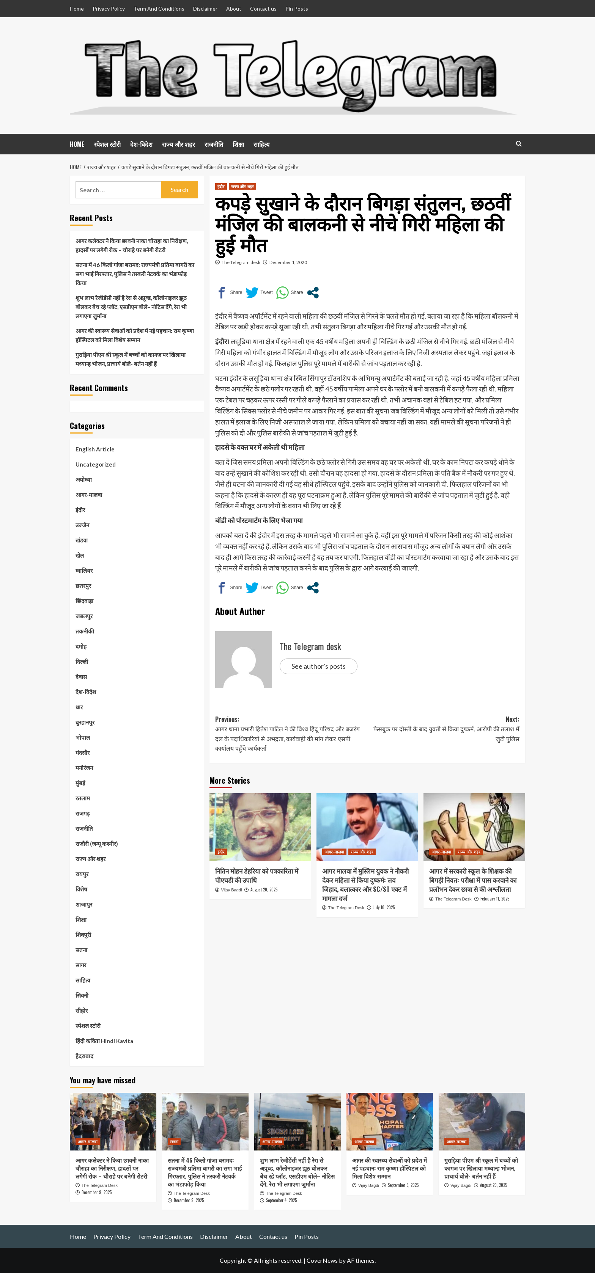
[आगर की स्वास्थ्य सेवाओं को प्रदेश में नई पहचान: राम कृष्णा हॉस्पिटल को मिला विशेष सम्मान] (389, 1121)
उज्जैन (82, 525)
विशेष (81, 889)
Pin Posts (296, 8)
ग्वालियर (84, 570)
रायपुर (82, 874)
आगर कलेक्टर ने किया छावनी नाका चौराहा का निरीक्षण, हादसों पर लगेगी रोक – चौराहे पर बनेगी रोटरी (132, 245)
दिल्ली (82, 661)
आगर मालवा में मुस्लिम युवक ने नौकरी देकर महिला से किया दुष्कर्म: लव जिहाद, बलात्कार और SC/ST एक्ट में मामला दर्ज (365, 884)
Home (77, 8)
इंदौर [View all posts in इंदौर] (221, 186)
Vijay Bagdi (231, 890)
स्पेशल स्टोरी (107, 144)
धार (79, 707)
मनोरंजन (84, 767)
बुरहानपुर (85, 722)
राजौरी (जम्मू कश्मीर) (97, 843)
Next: (443, 729)
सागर (81, 965)
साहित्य (261, 144)
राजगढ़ (83, 813)
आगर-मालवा (89, 494)
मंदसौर (83, 752)
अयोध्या (84, 479)
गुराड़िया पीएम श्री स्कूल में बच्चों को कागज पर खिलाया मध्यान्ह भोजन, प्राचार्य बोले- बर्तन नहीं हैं (131, 359)
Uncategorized (96, 464)
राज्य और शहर (178, 144)
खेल (80, 555)
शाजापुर (84, 904)
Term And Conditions (159, 8)
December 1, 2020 (288, 262)
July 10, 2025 (384, 907)
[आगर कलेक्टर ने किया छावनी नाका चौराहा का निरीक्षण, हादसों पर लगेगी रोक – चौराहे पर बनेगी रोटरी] (113, 1121)
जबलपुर (84, 616)
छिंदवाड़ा (84, 600)
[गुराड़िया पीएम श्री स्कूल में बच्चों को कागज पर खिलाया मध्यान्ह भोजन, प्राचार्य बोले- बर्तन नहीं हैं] (482, 1121)
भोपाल (83, 737)
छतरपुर (83, 585)
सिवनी (82, 995)
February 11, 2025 (494, 899)
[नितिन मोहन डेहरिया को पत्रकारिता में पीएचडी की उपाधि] (260, 827)
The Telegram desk (241, 262)
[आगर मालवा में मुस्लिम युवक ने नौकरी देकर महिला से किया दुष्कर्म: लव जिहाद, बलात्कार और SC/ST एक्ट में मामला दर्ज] (367, 827)
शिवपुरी (83, 934)
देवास (81, 676)
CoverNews (322, 1260)
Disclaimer (205, 8)
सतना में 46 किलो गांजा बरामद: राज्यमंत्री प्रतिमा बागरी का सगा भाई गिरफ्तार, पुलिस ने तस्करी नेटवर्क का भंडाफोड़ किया (135, 273)
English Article (95, 449)
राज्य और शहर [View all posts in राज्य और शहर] (242, 186)
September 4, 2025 (281, 1200)
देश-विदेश (141, 144)
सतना (81, 949)
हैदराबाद (84, 1056)
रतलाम (83, 798)
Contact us (263, 8)
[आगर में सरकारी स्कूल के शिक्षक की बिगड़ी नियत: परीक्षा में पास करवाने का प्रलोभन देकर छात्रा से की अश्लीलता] (474, 827)
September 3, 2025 (403, 1185)
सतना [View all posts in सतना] (174, 1141)
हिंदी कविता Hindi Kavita (104, 1040)
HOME (77, 144)
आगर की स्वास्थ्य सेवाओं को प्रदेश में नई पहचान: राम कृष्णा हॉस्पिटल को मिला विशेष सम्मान (135, 335)
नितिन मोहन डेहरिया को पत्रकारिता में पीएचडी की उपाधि (256, 875)
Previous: (291, 734)
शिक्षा (238, 144)
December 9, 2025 (97, 1192)
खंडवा (82, 540)
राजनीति (214, 144)
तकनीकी (85, 631)
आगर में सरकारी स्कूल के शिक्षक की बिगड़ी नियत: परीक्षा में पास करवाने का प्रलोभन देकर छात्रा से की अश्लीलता (472, 880)
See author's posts (318, 666)
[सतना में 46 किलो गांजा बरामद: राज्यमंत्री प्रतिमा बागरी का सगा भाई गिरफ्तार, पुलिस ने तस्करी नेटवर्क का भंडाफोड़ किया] (205, 1121)
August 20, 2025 (263, 889)
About (233, 8)
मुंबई (80, 783)
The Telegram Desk (346, 907)
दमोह (81, 646)
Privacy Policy (109, 8)
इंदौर (80, 509)
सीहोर (82, 1010)
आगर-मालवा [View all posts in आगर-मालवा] (334, 852)
